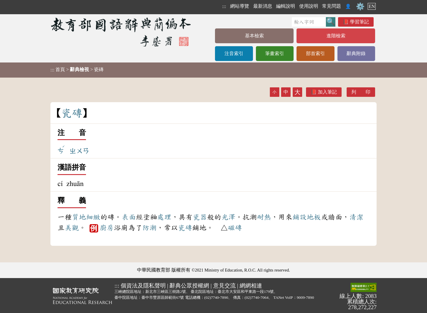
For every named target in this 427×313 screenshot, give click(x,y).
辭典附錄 (356, 53)
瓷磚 (185, 227)
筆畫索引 (274, 53)
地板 (314, 217)
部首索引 (315, 53)
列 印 (360, 91)
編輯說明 (285, 6)
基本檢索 (254, 35)
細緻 (93, 217)
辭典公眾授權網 (189, 285)
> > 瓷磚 (76, 69)
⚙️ (360, 6)
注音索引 (233, 53)
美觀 (72, 227)
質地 (79, 217)
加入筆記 (327, 91)
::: (224, 6)
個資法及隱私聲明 (143, 285)
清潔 (356, 217)
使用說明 (308, 6)
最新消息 (262, 6)
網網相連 (251, 285)
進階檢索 (335, 35)
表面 (129, 217)
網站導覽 (239, 6)
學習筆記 (359, 21)
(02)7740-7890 (216, 297)
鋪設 (299, 217)
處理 (164, 217)
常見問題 (331, 6)
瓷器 (200, 217)
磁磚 (235, 227)
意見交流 (224, 285)
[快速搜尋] (309, 22)
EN (372, 6)
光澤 (228, 217)
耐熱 (264, 217)
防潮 (149, 227)
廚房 (107, 227)
